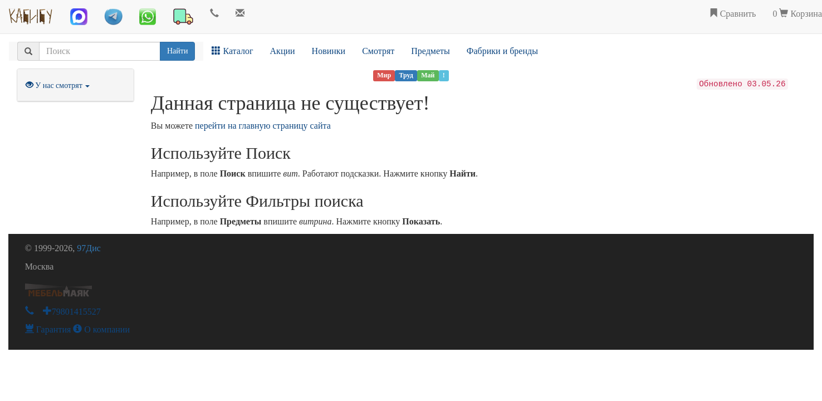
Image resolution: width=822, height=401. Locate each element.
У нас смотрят (58, 85)
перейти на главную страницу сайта (263, 125)
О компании (101, 329)
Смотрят (378, 51)
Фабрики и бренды (502, 51)
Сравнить (732, 13)
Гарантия (48, 329)
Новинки (329, 51)
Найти (177, 51)
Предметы (430, 51)
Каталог (232, 51)
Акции (282, 51)
